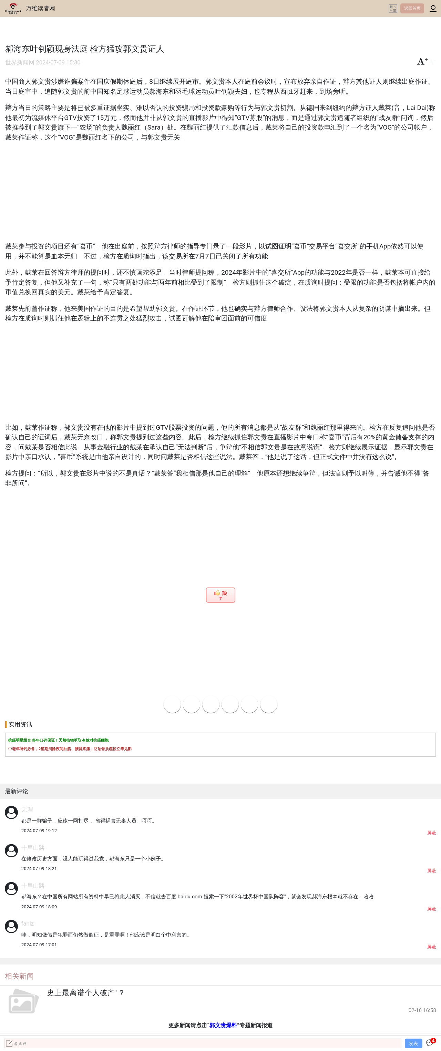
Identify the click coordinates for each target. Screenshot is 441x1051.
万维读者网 (40, 8)
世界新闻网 (19, 62)
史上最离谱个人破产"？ (86, 993)
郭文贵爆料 (223, 1025)
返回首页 (412, 8)
